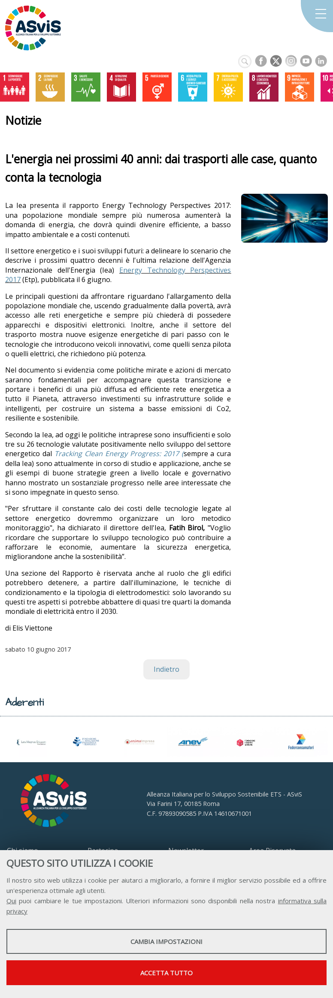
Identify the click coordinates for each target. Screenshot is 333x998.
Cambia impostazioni (166, 941)
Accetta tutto (166, 972)
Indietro (166, 669)
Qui (11, 900)
